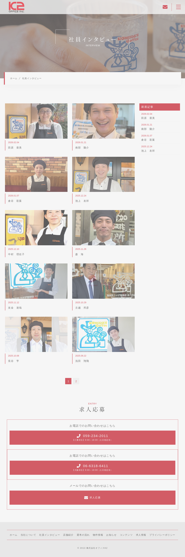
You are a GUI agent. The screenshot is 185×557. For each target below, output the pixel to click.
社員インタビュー (49, 535)
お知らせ (111, 535)
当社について (28, 535)
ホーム (14, 535)
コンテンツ (126, 535)
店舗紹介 (68, 535)
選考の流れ (83, 535)
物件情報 (98, 535)
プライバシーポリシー (162, 535)
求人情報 (141, 535)
